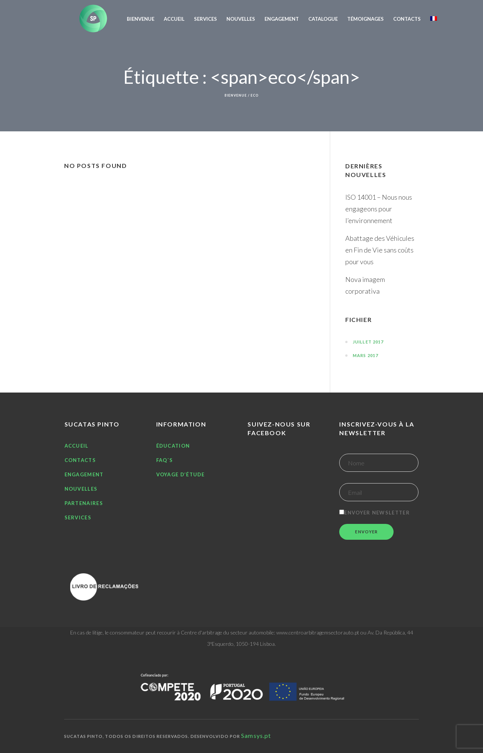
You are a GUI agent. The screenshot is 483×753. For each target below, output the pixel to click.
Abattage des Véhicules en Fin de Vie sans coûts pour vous (379, 250)
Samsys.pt (256, 735)
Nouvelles (81, 489)
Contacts (80, 460)
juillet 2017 (368, 341)
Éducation (173, 446)
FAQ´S (164, 460)
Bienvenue (236, 95)
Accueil (77, 446)
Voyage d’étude (180, 474)
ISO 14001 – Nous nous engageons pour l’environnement (378, 209)
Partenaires (84, 503)
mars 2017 (365, 355)
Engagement (84, 474)
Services (78, 517)
